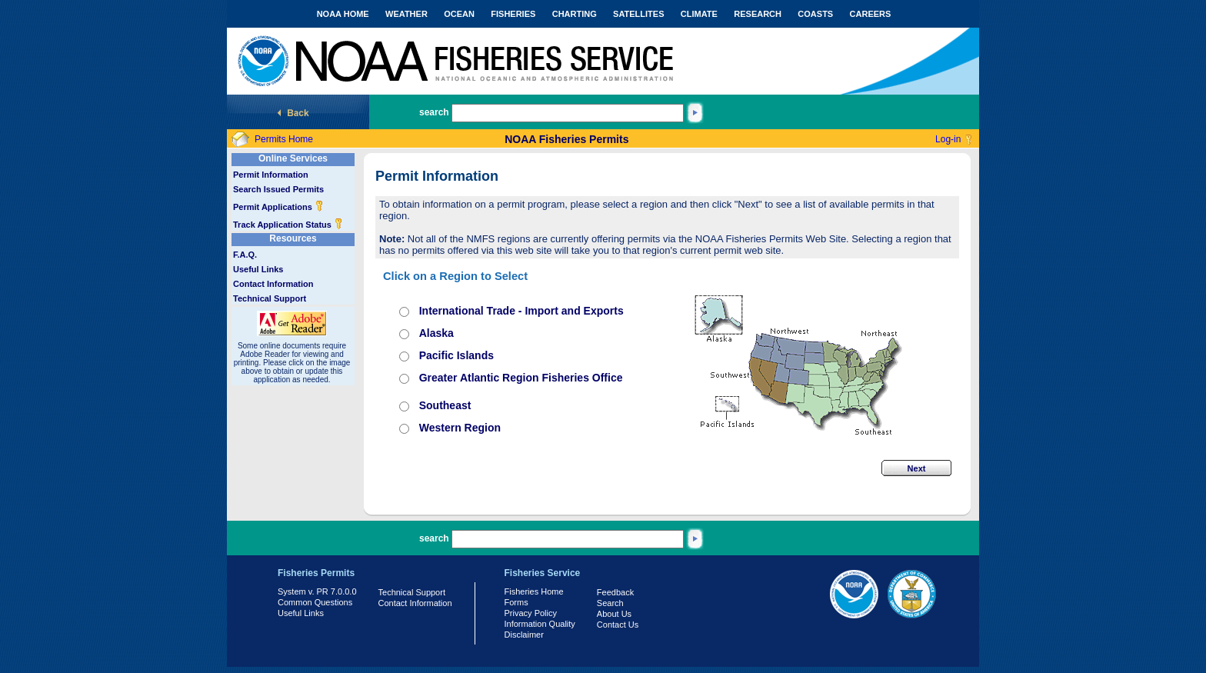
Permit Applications (278, 207)
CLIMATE (699, 13)
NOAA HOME (343, 13)
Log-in (948, 139)
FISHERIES (513, 13)
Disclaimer (524, 634)
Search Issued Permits (278, 189)
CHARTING (574, 13)
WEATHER (406, 13)
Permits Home (284, 139)
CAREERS (870, 13)
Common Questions (315, 602)
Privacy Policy (531, 613)
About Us (614, 613)
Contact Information (273, 283)
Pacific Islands (456, 355)
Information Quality (540, 623)
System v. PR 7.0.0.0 (317, 591)
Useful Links (258, 269)
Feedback (615, 592)
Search (610, 603)
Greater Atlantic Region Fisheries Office (521, 377)
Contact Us (617, 624)
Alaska (436, 333)
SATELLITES (638, 13)
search (434, 112)
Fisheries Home (534, 591)
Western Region (460, 427)
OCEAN (459, 13)
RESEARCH (757, 13)
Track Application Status (288, 224)
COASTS (815, 13)
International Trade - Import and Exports (521, 311)
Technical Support (269, 298)
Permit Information (270, 174)
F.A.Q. (245, 254)
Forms (516, 602)
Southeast (445, 405)
